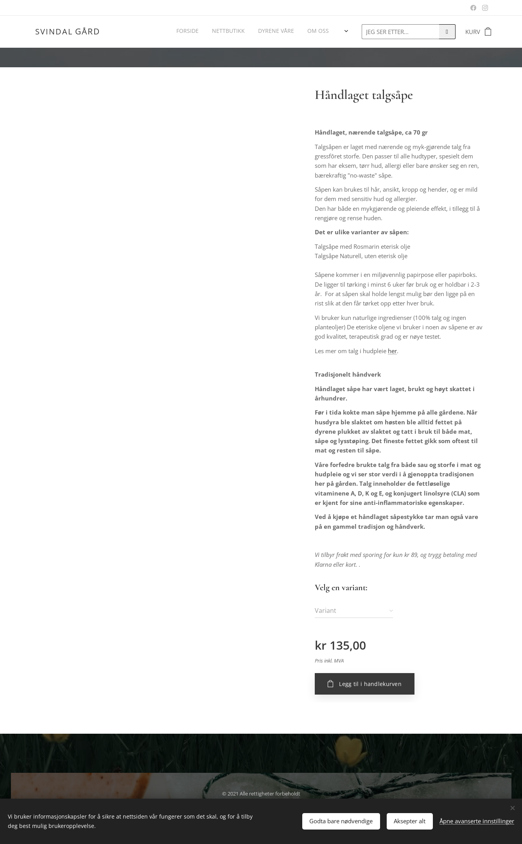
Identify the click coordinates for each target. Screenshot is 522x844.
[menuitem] (249, 31)
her (392, 351)
